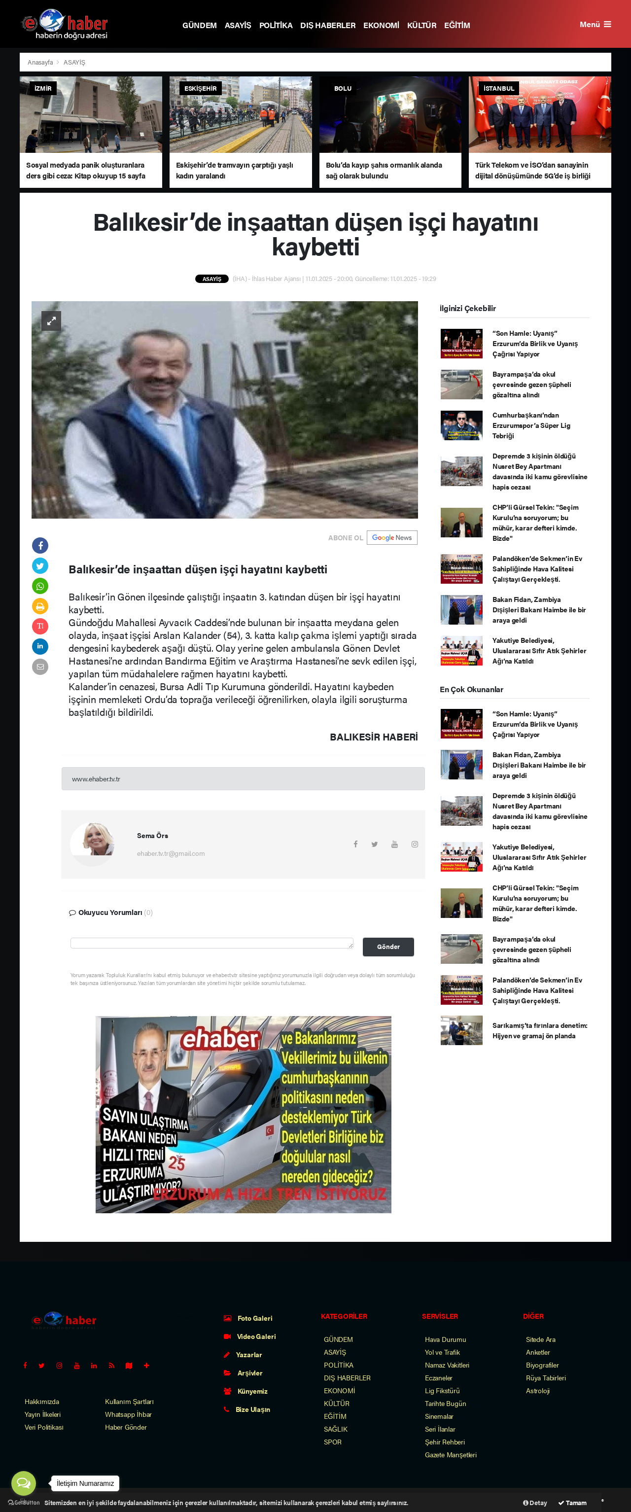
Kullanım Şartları (129, 1401)
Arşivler (243, 1372)
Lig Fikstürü (442, 1390)
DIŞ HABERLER (327, 25)
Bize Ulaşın (247, 1409)
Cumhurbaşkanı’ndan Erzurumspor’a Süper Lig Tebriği (531, 425)
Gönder (388, 946)
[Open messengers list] (23, 1483)
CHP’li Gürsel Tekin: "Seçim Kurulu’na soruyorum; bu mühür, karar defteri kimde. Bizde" (535, 522)
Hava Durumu (445, 1339)
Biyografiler (542, 1365)
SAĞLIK (336, 1429)
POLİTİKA (276, 25)
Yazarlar (243, 1354)
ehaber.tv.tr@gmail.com (171, 853)
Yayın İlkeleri (43, 1414)
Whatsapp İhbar (128, 1414)
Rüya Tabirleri (545, 1377)
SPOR (333, 1441)
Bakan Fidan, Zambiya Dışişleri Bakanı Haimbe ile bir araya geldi (539, 609)
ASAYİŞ (238, 25)
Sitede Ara (541, 1339)
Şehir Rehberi (445, 1441)
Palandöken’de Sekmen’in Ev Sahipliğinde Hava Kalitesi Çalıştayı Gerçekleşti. (537, 568)
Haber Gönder (126, 1427)
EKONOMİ (381, 25)
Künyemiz (246, 1391)
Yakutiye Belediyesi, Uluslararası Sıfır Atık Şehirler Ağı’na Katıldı (539, 650)
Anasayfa (41, 62)
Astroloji (538, 1390)
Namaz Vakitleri (447, 1365)
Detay (535, 1502)
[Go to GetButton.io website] (23, 1502)
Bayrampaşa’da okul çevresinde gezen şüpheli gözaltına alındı (531, 384)
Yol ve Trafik (442, 1352)
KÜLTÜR (422, 25)
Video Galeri (250, 1336)
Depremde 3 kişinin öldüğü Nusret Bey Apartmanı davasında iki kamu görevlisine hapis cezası (540, 471)
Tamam (572, 1502)
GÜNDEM (199, 25)
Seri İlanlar (440, 1429)
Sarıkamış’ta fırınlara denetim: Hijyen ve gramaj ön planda (540, 1030)
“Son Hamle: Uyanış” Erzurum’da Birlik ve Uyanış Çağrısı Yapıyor (535, 343)
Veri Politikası (44, 1427)
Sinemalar (439, 1416)
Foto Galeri (248, 1318)
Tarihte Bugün (445, 1403)
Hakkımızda (42, 1401)
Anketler (538, 1352)
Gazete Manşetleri (451, 1454)
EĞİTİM (457, 25)
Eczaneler (439, 1377)
